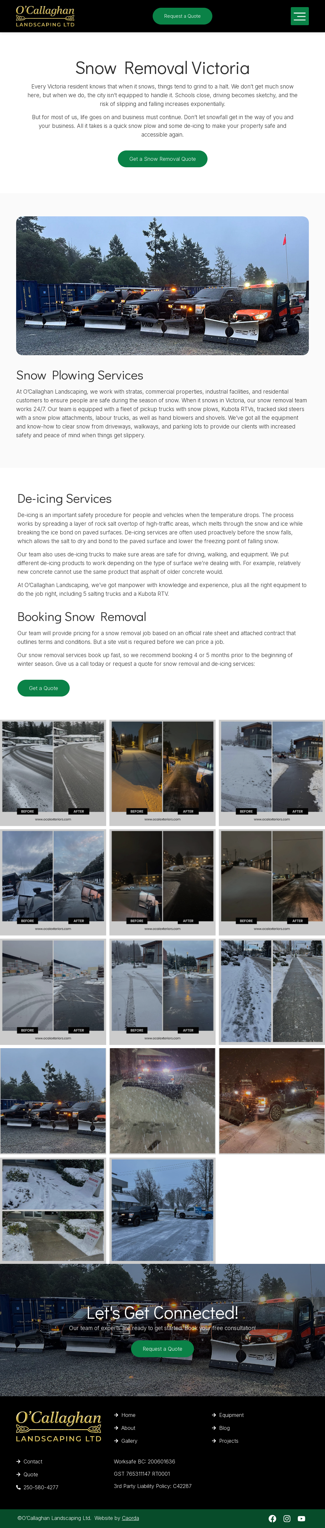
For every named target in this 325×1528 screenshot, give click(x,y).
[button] (300, 16)
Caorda (130, 1518)
